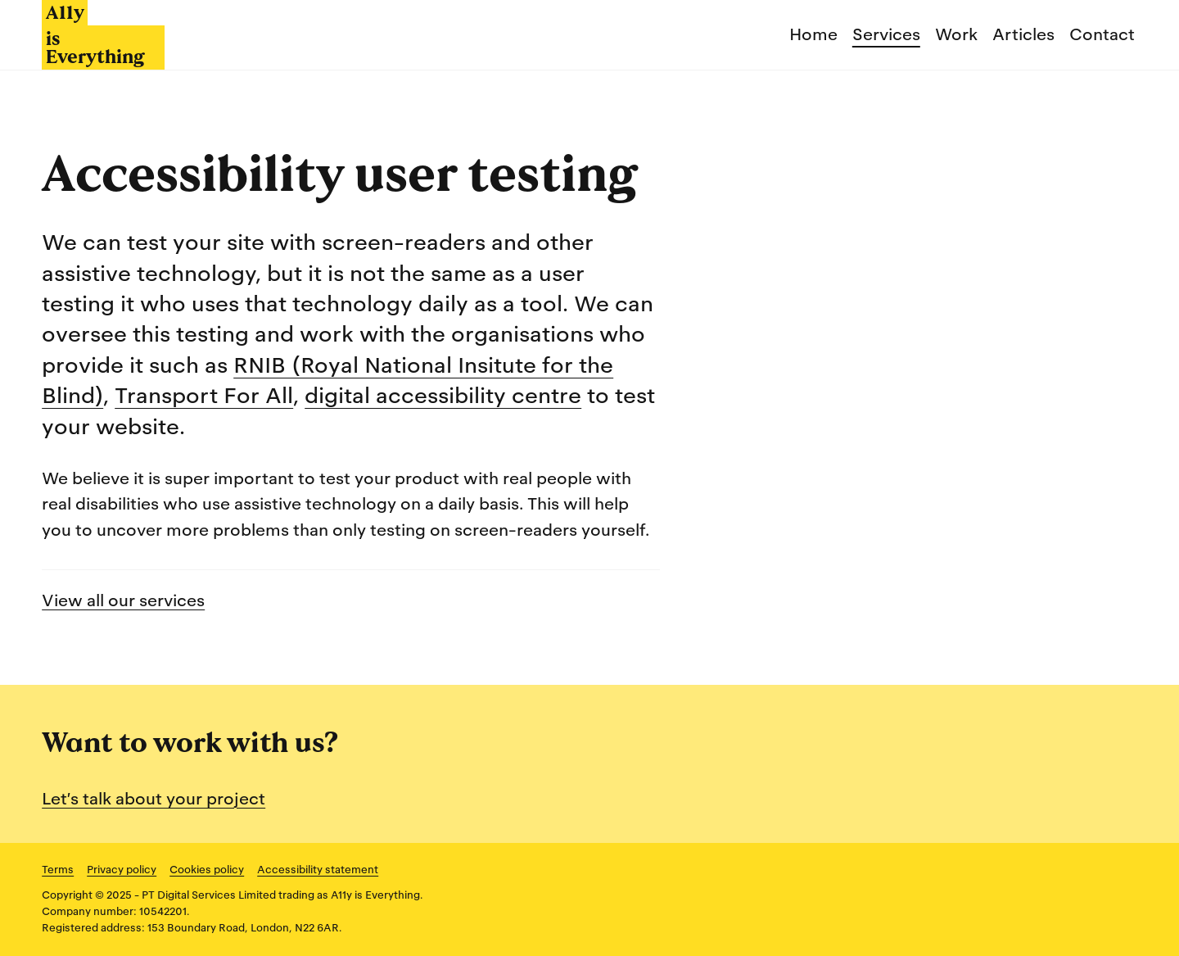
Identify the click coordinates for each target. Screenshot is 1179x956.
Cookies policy (206, 870)
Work (956, 34)
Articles (1023, 34)
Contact (1102, 34)
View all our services (123, 600)
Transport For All (204, 395)
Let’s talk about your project (153, 799)
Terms (58, 870)
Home (813, 34)
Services (886, 34)
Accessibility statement (317, 870)
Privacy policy (121, 870)
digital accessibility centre (443, 395)
